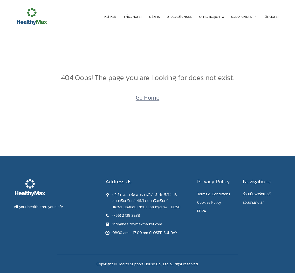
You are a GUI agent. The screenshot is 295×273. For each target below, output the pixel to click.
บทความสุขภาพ (211, 16)
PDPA (201, 211)
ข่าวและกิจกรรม (179, 16)
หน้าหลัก (110, 16)
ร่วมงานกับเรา (242, 16)
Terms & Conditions (213, 194)
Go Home (147, 97)
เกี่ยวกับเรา (133, 16)
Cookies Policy (209, 202)
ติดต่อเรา (272, 16)
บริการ (154, 16)
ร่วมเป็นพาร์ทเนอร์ (257, 194)
